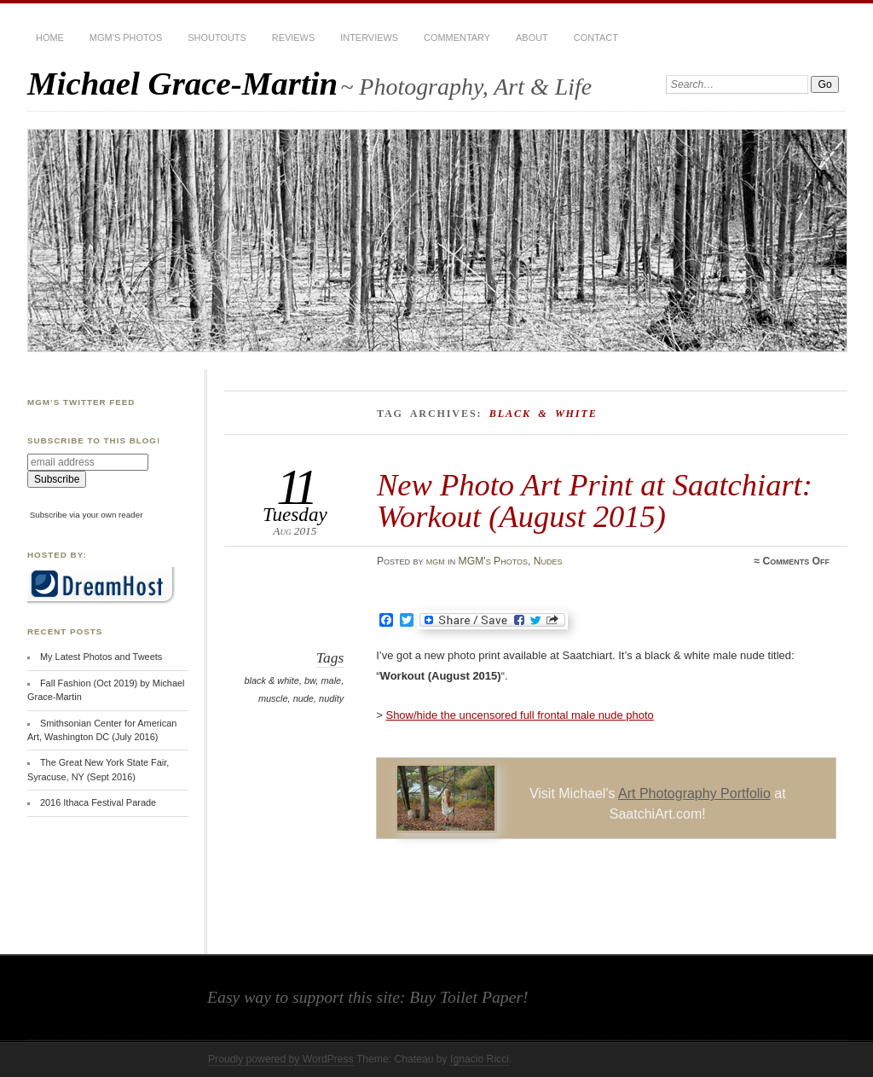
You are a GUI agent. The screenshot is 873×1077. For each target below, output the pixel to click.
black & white (271, 680)
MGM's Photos (493, 561)
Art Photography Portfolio (694, 793)
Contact (596, 37)
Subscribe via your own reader (86, 514)
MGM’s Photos (126, 37)
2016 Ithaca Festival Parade (98, 802)
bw (309, 680)
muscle (273, 698)
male (331, 680)
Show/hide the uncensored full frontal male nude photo (519, 715)
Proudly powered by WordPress (281, 1059)
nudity (331, 698)
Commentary (457, 37)
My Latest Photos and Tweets (101, 656)
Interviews (369, 37)
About (532, 37)
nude (303, 698)
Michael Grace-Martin (182, 83)
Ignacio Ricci (479, 1059)
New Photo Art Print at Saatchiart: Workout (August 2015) (594, 500)
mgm (435, 561)
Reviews (293, 37)
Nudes (548, 561)
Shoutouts (217, 37)
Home (50, 37)
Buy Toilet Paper (466, 996)
